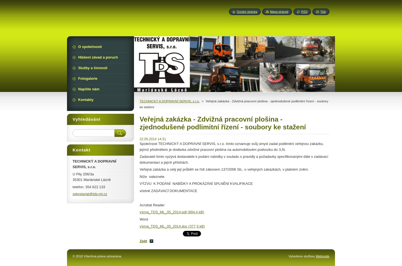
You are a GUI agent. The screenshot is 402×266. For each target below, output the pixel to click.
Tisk (323, 11)
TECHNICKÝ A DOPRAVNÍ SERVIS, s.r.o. (170, 101)
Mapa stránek (279, 11)
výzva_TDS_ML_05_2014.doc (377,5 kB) (172, 226)
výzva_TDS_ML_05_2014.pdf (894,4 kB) (172, 212)
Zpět (143, 241)
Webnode (322, 256)
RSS (304, 11)
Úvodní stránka (247, 11)
